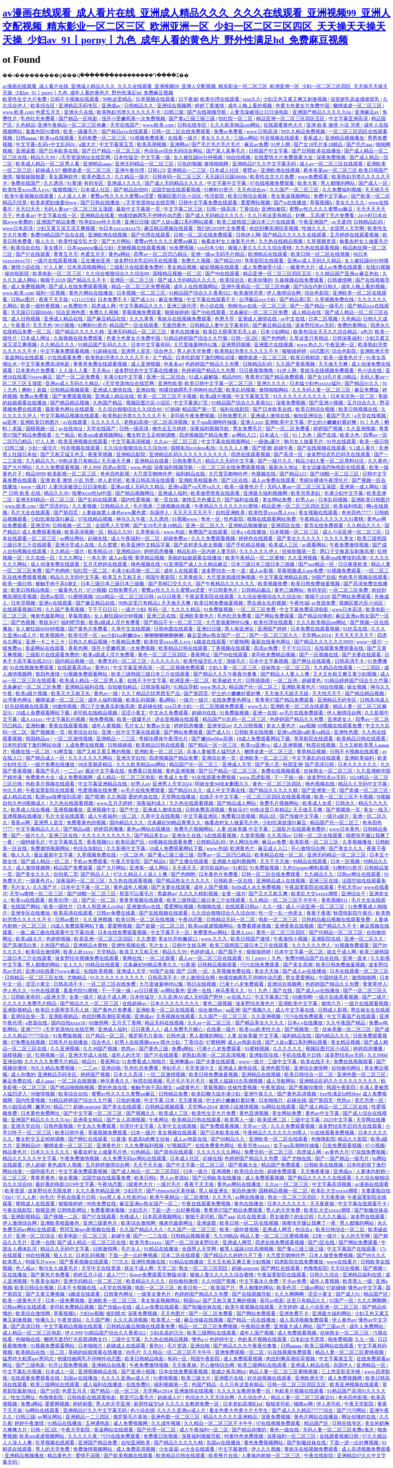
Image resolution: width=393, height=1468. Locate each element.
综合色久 (164, 351)
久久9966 (377, 1055)
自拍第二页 (65, 874)
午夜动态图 (191, 919)
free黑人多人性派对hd (123, 1197)
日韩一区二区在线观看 (318, 835)
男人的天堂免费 (194, 351)
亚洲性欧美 (170, 383)
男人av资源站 (175, 1177)
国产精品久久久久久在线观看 (295, 234)
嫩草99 (43, 1106)
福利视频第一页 (171, 1384)
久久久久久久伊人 (259, 551)
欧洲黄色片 (243, 848)
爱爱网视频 (120, 926)
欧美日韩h (146, 1177)
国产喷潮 (261, 448)
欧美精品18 (101, 551)
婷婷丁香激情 (210, 105)
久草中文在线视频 (131, 628)
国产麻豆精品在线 (107, 318)
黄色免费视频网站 (264, 1442)
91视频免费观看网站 (86, 674)
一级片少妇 (133, 609)
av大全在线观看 (198, 1449)
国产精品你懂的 (315, 616)
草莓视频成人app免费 (301, 570)
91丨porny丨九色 (263, 958)
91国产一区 (342, 1300)
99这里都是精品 (96, 764)
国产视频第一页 (48, 732)
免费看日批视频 (145, 771)
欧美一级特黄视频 (41, 305)
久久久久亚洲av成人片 (126, 1378)
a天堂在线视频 (370, 415)
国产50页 (50, 1391)
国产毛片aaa (359, 144)
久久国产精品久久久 (142, 1229)
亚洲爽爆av (181, 1061)
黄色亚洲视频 (180, 771)
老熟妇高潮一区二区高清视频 (156, 422)
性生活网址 (24, 1397)
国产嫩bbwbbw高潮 (212, 738)
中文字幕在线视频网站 (226, 441)
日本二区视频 (323, 318)
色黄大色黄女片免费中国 (303, 105)
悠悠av (129, 1048)
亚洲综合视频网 (175, 105)
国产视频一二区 (61, 1216)
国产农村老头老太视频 (198, 544)
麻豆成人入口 (273, 848)
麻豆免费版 (171, 299)
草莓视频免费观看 (142, 312)
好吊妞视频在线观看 (27, 706)
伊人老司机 (110, 480)
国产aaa (226, 1216)
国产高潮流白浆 (20, 945)
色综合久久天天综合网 (210, 1397)
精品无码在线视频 (165, 1022)
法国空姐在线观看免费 (107, 1177)
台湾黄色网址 (17, 699)
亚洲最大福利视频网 (266, 493)
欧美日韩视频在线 (358, 409)
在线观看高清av (74, 667)
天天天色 (42, 325)
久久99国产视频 (101, 1048)
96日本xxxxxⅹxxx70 (120, 228)
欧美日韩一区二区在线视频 (321, 254)
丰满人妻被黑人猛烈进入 (214, 751)
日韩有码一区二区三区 (177, 176)
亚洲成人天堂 (237, 764)
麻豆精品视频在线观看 (169, 228)
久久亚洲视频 (361, 428)
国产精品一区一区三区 (213, 745)
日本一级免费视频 (65, 1300)
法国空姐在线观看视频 (176, 189)
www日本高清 (18, 228)
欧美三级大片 (196, 1378)
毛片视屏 (143, 506)
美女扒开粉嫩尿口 (178, 938)
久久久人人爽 (234, 448)
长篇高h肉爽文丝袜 (149, 1139)
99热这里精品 (118, 99)
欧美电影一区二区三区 (58, 273)
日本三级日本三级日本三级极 (263, 564)
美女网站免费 (277, 499)
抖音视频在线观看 (280, 138)
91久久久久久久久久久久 (300, 396)
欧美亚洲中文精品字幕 (146, 544)
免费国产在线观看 (208, 532)
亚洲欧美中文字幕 (285, 422)
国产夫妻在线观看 (362, 654)
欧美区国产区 (130, 842)
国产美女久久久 (346, 848)
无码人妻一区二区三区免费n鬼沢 (339, 1429)
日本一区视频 (345, 861)
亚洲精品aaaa (97, 163)
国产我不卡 (231, 951)
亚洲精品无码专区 (78, 105)
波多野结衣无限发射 (50, 1190)
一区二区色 (286, 680)
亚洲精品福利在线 (85, 687)
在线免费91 (139, 1384)
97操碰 (172, 409)
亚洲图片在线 (229, 1378)
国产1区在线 (235, 480)
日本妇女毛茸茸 (308, 1339)
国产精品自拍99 (131, 189)
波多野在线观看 (368, 1216)
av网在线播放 (250, 1197)
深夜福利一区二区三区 (81, 880)
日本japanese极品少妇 (91, 247)
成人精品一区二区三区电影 (126, 777)
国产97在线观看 (33, 254)
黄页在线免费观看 (324, 525)
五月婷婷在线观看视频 (355, 234)
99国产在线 (323, 577)
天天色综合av (252, 189)
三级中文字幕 (282, 1061)
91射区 (240, 867)
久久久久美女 (339, 538)
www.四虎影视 (255, 777)
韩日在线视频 (202, 984)
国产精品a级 (77, 829)
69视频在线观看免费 (340, 725)
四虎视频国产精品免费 (204, 435)
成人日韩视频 (26, 318)
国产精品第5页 (296, 299)
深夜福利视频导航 (210, 428)
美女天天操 (267, 971)
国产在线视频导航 (207, 112)
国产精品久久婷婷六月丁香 (234, 1255)
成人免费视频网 (28, 286)
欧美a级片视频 (216, 396)
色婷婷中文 (222, 1339)
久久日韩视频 (248, 725)
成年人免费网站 (367, 1326)
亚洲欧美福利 (359, 758)
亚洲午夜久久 (259, 1093)
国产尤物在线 (297, 1158)
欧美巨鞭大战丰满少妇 (216, 1093)
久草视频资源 (321, 241)
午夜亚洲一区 (340, 344)
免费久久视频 (196, 260)
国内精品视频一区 (75, 661)
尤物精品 (77, 977)
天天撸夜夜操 (315, 1171)
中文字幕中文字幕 (227, 183)
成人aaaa (45, 1081)
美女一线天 (376, 809)
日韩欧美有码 (26, 997)
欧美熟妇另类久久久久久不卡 (129, 112)
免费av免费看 (229, 131)
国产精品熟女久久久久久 (183, 880)
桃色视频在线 (146, 564)
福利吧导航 (74, 622)
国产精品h (155, 861)
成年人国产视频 (211, 887)
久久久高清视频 (131, 1320)
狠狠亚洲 (45, 1210)
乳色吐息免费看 (38, 118)
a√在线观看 (76, 422)
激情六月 (331, 1003)
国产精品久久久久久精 (80, 331)
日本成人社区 (225, 170)
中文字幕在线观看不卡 (211, 299)
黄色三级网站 (289, 590)
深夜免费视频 (331, 157)
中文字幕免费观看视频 (65, 351)
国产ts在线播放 (291, 202)
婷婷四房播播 (159, 551)
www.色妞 (141, 467)
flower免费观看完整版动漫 (158, 1274)
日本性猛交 (126, 157)
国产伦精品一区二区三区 (336, 932)
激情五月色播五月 (202, 499)
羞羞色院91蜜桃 (43, 131)
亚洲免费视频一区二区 (240, 1352)
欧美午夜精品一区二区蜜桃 (255, 557)
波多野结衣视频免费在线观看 (87, 958)
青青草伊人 (375, 984)
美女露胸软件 (64, 176)
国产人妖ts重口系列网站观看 (183, 222)
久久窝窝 (108, 544)
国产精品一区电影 (78, 118)
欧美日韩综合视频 (248, 196)
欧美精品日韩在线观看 (183, 648)
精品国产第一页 (200, 409)
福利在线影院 (235, 409)
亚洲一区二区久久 (205, 525)
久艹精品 (163, 357)
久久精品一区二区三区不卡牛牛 (284, 900)
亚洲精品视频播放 (345, 138)
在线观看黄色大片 (283, 125)
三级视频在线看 (174, 506)
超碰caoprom (86, 1106)
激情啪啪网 (217, 163)
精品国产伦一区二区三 (254, 687)
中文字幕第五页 (117, 144)
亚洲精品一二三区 (187, 170)
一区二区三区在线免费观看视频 (231, 467)
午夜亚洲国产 (314, 222)
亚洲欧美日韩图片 (40, 422)
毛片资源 (177, 1345)
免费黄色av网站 (210, 932)
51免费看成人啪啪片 (144, 1061)
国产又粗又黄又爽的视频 (104, 751)
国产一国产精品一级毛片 (317, 305)
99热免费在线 (102, 1203)
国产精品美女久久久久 (260, 1022)
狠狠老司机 (278, 1403)
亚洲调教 (221, 1171)
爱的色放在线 (143, 796)
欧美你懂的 (260, 280)
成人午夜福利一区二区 (136, 538)
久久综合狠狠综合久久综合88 (117, 273)
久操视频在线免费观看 (299, 280)
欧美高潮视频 (152, 144)
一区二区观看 (161, 958)
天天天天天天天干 (193, 512)
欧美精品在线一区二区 (280, 854)
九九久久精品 (186, 609)
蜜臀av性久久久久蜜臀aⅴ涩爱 (122, 196)
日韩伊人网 (248, 234)
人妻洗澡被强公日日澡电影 (260, 112)
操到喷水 (116, 1313)
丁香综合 (249, 209)
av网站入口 (244, 435)
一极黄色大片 (301, 267)
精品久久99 (43, 157)
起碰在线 (98, 538)
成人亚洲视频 (146, 364)
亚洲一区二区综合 (166, 377)
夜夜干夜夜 (318, 913)
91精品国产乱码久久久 (103, 344)
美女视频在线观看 (318, 512)
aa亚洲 (10, 422)
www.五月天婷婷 (115, 803)
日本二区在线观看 (181, 1255)
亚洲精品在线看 (98, 215)
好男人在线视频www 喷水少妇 (148, 1042)
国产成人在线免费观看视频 (79, 286)
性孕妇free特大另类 (100, 222)
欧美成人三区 (284, 544)
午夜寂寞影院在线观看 (210, 596)
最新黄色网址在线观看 (70, 409)
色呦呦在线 (210, 906)
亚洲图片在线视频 (274, 344)
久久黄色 (378, 460)
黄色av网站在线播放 (149, 829)
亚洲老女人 (340, 719)
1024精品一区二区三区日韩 (125, 596)
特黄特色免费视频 (244, 1436)
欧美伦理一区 (83, 635)
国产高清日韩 (320, 764)
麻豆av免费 (256, 144)
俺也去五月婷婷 (170, 428)
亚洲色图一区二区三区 (362, 1074)
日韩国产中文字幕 (269, 150)
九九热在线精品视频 (281, 241)
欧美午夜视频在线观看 (30, 196)
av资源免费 (324, 603)
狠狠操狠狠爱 (31, 176)
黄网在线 (132, 958)
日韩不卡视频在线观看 (75, 99)
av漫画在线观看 (372, 1184)
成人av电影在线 (245, 1042)
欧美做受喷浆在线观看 (216, 493)
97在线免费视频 (369, 1152)
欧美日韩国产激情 (251, 938)
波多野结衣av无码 (315, 325)
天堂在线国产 (125, 125)
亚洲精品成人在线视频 (281, 880)
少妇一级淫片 (43, 448)
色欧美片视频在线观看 (363, 577)
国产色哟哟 (274, 338)
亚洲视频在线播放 (22, 816)
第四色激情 (48, 674)
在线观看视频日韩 (22, 609)
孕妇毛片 (172, 1068)
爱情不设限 (88, 1455)
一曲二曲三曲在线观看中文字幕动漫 (55, 932)
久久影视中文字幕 (126, 848)
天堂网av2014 (317, 635)
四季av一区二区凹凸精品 (161, 254)
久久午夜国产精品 (346, 1022)
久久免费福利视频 (342, 189)
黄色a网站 (119, 254)
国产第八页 (268, 764)
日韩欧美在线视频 (254, 732)
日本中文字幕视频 (269, 661)
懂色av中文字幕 (365, 1287)
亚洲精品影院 (131, 454)
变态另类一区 (369, 1100)
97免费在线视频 (28, 1042)
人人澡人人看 (73, 370)
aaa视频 (307, 725)
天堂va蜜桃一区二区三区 (37, 893)
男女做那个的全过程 (292, 1216)
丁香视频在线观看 (231, 648)
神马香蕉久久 (230, 990)
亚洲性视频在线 (129, 945)
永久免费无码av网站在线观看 (135, 1158)
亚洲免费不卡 (294, 1313)
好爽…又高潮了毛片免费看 (325, 215)
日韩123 (156, 170)
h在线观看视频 (221, 835)
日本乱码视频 (333, 499)
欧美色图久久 (97, 176)
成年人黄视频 (106, 725)
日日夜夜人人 (146, 1029)
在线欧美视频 (99, 971)
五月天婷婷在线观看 (105, 564)
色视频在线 (264, 473)
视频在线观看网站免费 (272, 519)
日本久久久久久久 (358, 764)
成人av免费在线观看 (341, 267)
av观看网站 (314, 544)
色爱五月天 (48, 112)
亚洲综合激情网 (311, 1068)
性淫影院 (215, 196)
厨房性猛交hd (148, 1403)
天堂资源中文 (200, 1068)
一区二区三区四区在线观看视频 (277, 796)
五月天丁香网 (127, 1022)
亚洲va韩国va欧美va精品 (304, 732)
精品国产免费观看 (73, 867)
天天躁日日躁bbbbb (226, 176)
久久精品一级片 (132, 176)
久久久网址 (71, 557)
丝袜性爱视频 (243, 1087)
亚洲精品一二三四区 (88, 1416)
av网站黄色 (173, 990)
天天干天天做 (275, 861)
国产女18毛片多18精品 (319, 144)
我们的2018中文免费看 (221, 228)
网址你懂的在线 (359, 1416)
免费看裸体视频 (254, 926)
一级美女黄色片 (154, 1294)
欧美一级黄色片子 (344, 357)
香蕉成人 (313, 138)
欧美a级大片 (30, 938)
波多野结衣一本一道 (224, 570)
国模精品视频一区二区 (178, 273)
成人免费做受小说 (263, 267)
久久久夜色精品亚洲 (98, 1190)
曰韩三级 (174, 112)
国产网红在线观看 (88, 1139)
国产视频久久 (257, 1009)
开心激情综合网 (308, 848)
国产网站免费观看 (352, 596)
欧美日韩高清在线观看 (151, 480)
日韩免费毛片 (233, 415)
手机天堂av (349, 887)
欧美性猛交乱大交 (78, 241)
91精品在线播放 (162, 1248)
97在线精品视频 (96, 519)
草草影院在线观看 (264, 260)
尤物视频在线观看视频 (142, 247)
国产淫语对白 (54, 506)
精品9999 (232, 377)
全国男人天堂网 (347, 228)
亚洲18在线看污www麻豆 (53, 971)
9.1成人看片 (362, 448)
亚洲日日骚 (136, 222)
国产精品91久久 (362, 383)
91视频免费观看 (147, 138)
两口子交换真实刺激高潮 (347, 551)
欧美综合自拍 (26, 247)
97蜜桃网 (239, 641)
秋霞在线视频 (321, 745)
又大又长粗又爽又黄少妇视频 (345, 674)
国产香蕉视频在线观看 (84, 1261)
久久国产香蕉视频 (296, 364)
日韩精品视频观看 (70, 389)
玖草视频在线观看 (156, 99)
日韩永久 (345, 803)
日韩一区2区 (245, 338)
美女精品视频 (182, 267)
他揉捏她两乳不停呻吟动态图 (150, 215)
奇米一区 (211, 519)
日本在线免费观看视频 (123, 932)
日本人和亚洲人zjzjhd (100, 906)
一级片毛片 (169, 1184)
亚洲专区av (219, 725)
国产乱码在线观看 (98, 499)
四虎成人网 (104, 305)
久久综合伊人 (253, 1397)
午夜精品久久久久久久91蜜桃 (226, 506)
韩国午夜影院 (161, 577)
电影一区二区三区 (279, 919)
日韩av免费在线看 (116, 913)
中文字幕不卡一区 (170, 932)
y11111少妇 (83, 299)
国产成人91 (143, 299)
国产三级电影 (31, 1365)
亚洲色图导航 (276, 1068)
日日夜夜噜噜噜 (256, 370)
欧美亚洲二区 (272, 1119)
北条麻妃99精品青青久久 (174, 822)
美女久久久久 (216, 138)
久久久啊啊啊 (289, 1294)
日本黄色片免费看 (36, 370)
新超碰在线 (150, 706)
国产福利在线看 (242, 499)
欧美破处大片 (227, 680)
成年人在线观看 (181, 570)
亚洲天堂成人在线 (75, 544)
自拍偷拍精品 (122, 687)
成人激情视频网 (33, 867)
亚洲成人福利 (173, 493)
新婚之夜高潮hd (229, 1371)
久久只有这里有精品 (270, 215)
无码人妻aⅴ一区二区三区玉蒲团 (79, 209)
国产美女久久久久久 (299, 538)
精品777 (62, 1106)
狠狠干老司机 (200, 1216)
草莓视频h (321, 202)
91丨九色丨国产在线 (315, 435)
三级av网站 (246, 138)
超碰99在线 (204, 712)
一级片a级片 (336, 816)
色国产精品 (204, 1384)
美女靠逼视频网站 (291, 196)
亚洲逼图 (26, 150)
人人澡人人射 (72, 196)
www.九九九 (214, 938)
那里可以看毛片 (137, 893)
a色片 (366, 331)
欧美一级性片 (59, 906)
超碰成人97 (47, 170)
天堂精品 (106, 951)
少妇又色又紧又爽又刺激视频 (295, 99)
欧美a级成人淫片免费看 (115, 622)
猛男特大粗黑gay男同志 (28, 1358)
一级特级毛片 (31, 842)
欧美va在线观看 (57, 138)
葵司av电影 (272, 1300)
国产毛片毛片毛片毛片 (216, 144)
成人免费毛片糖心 (184, 1029)
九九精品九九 (40, 460)
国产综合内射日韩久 (316, 286)
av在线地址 (71, 428)
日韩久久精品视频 (88, 641)
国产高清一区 (289, 454)
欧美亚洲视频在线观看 (83, 441)
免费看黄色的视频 (87, 822)
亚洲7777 (30, 1029)
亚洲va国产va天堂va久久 (195, 486)
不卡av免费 (294, 1281)
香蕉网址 (200, 654)
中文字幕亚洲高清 (349, 118)
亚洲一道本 (355, 958)
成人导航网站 (281, 1081)
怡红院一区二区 (236, 118)
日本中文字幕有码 (151, 344)
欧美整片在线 (223, 1455)
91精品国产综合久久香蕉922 (200, 293)
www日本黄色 (345, 829)
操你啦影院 (17, 273)
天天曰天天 (28, 209)
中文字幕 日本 (160, 1100)
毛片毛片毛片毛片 (186, 1081)
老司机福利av (215, 867)
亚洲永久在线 (79, 112)
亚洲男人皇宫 (136, 351)
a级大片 (88, 144)
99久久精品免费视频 (303, 131)
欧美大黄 (308, 183)
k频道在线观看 (210, 641)
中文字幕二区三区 (184, 209)
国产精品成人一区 (45, 758)
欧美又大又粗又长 (123, 577)
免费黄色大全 (40, 777)
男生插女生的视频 (267, 603)
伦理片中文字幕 (137, 1126)
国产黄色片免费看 (88, 628)
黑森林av (167, 893)
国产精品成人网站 (237, 803)
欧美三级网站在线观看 (212, 1332)
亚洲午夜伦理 (130, 170)
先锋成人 (129, 1216)
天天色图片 (173, 1313)
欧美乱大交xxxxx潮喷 (315, 893)
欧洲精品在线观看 (268, 254)
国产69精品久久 (228, 1139)
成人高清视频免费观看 (304, 1320)
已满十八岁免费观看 (242, 984)
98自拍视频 (239, 157)
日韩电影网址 (72, 1210)
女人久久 (73, 964)
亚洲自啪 (146, 389)
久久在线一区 (40, 557)
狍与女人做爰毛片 (304, 441)
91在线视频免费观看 (32, 667)
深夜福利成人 (151, 803)
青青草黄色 (43, 1177)
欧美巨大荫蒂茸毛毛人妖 (230, 331)
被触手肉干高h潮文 (56, 583)
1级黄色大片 (140, 1184)
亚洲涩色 (40, 525)
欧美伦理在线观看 (220, 99)
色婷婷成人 (203, 951)
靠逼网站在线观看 (25, 357)
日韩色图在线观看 (174, 628)
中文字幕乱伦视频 (66, 719)
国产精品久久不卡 (87, 280)
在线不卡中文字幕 (147, 680)
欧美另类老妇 (306, 493)
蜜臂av (250, 170)
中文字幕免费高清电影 (46, 364)
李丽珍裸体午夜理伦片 (324, 480)
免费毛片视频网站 (279, 803)
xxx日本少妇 (211, 247)
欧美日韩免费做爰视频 (316, 583)
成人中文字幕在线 (226, 790)
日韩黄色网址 (119, 1294)
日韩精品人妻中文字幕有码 (220, 325)
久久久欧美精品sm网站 (235, 125)
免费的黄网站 (352, 325)
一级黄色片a (39, 880)
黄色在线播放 (185, 331)
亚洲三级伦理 (182, 305)
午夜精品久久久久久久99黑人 (275, 1132)
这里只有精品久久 (306, 1300)
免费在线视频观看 (281, 771)
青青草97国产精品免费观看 (275, 377)
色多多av (25, 215)
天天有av (101, 370)
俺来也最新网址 (48, 616)
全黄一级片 (233, 893)
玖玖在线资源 (252, 1216)
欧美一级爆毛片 (81, 131)
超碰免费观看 (282, 1171)
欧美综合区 (43, 105)
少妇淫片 (133, 1190)
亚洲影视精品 (17, 1009)
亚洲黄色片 (109, 1145)
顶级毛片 (236, 661)
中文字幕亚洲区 (201, 816)
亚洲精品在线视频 (261, 1074)
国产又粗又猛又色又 (63, 454)
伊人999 (91, 467)
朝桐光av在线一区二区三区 (258, 305)
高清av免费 (266, 648)
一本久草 (96, 557)
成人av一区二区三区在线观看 (331, 163)
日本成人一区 (274, 435)
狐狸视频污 (65, 189)
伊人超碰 (35, 1165)
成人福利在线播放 (103, 1384)
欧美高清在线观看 (73, 913)
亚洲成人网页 (277, 1229)
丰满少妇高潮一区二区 (136, 570)
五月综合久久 (362, 402)
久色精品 (25, 125)
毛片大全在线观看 (31, 512)
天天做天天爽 (333, 364)
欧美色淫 (287, 1287)
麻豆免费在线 (17, 1081)
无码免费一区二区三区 (102, 138)
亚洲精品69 (129, 551)
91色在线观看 (342, 441)
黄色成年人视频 (131, 887)
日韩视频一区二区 (72, 525)
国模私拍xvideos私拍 (194, 448)
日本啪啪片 (271, 1100)
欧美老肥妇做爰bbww (54, 202)
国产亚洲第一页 (319, 790)
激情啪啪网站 (274, 389)
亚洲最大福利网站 (332, 1313)
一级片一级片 (194, 699)
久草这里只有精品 (309, 338)
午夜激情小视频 (291, 938)
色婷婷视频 (59, 938)
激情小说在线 (26, 267)
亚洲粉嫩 (35, 725)
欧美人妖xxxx (78, 951)
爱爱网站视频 (256, 202)
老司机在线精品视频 (96, 712)
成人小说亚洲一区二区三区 (352, 532)
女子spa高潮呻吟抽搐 (214, 422)
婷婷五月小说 (88, 1274)
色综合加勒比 (88, 848)
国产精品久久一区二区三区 (90, 1003)
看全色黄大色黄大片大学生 (239, 1410)
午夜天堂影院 (126, 861)
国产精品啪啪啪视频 (72, 1087)
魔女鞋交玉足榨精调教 (151, 435)
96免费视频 (182, 247)
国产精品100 (228, 260)
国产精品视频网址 (135, 493)
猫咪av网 (304, 1403)
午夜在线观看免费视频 (206, 1203)
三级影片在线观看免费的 (137, 267)
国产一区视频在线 (319, 654)
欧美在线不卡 (316, 1061)
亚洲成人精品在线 (64, 318)
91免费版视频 (219, 609)
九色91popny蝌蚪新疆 (306, 867)
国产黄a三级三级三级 (192, 118)
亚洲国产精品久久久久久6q (322, 112)
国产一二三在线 (151, 1236)
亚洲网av (179, 144)
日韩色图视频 (59, 1126)
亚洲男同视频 (236, 344)
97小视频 (96, 590)
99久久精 (12, 790)
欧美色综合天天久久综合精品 (325, 331)
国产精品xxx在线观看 (125, 131)
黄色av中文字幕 (322, 1113)
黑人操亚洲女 (239, 628)
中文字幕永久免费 (259, 1281)
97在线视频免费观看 (272, 183)
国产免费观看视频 (72, 396)
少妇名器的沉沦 (167, 1332)
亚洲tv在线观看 (56, 603)
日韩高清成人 (374, 699)
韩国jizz (191, 1300)
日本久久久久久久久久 (175, 1003)
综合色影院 (317, 293)
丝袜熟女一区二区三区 (286, 667)
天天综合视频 (345, 1268)
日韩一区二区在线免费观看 (181, 131)
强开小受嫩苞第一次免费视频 (133, 118)
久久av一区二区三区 (176, 441)
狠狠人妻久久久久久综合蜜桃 (260, 247)
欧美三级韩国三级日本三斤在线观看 (257, 222)
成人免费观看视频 (42, 532)
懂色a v (199, 1339)
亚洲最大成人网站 (294, 1326)
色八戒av (26, 1268)
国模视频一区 (40, 428)
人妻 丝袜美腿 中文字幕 (242, 829)
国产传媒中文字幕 (299, 816)
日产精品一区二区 (105, 1035)
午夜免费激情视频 (349, 544)
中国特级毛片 (334, 977)
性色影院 (234, 519)
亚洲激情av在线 (144, 906)
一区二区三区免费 (349, 590)
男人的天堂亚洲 (113, 1403)
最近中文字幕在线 (105, 771)
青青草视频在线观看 (142, 900)
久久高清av (279, 835)
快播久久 (45, 1320)
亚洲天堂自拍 (131, 758)
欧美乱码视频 (241, 389)
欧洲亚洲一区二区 (190, 680)
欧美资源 (15, 1190)
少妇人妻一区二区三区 (233, 667)
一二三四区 (369, 667)
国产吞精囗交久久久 (170, 583)
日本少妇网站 (275, 331)
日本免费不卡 (113, 299)
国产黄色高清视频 (297, 1093)
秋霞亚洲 (292, 764)
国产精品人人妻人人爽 (285, 674)
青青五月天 (65, 254)
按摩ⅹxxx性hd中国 (92, 493)
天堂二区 (167, 1268)
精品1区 (268, 816)
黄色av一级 (106, 693)
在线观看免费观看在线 (339, 648)
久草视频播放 (357, 842)
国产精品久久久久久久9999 (324, 641)
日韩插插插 (258, 680)
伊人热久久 (15, 990)
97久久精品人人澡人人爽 (141, 874)
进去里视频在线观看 (177, 719)
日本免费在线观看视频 (315, 628)
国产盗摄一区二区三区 (364, 790)
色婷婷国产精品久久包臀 (212, 364)
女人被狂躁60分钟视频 (198, 157)
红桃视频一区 (50, 1055)
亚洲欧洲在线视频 (281, 170)
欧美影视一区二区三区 (72, 473)
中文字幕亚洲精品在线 (284, 577)
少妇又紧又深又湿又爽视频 (66, 228)
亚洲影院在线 (326, 938)
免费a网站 (183, 1048)
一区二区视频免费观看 (181, 667)
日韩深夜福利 (347, 338)
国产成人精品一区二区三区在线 (334, 1106)
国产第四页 (66, 512)
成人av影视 (120, 557)
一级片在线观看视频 (56, 260)
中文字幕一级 (156, 157)
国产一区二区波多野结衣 (192, 1242)
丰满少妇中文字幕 (123, 377)
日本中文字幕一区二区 (86, 887)
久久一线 (273, 906)
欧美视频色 (53, 635)
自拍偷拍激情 (184, 1281)
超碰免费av (176, 538)
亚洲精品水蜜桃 (91, 945)
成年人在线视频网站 (196, 286)
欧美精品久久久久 (146, 1281)
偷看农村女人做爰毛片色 (228, 241)
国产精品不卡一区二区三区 (173, 622)
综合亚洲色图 (71, 312)
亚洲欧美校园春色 (198, 480)
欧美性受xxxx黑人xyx (26, 189)
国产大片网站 (116, 241)
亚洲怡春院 (274, 209)
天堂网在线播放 (179, 796)
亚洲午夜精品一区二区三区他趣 (72, 125)
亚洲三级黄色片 (101, 1223)
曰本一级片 (143, 1132)
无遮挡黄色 (175, 325)
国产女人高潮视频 (126, 1119)
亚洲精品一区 (371, 1365)
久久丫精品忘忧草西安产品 (151, 693)
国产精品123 (293, 473)
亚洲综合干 (354, 893)
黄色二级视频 (218, 1003)
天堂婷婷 (288, 1307)
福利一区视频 (51, 293)
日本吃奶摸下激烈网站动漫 (206, 357)
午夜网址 (159, 1119)
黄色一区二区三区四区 (163, 654)
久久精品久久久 (58, 344)
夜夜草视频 (101, 454)
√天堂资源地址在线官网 (84, 157)
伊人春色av (344, 1320)
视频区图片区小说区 (180, 196)
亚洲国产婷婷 (272, 628)
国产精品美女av (151, 835)
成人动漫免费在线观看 (55, 564)
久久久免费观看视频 (58, 467)
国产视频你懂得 (306, 1087)
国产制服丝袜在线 (202, 1307)
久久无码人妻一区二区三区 (322, 389)
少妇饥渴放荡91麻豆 (53, 519)
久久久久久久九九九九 (107, 835)
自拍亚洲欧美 (231, 512)
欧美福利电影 (348, 506)
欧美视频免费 (273, 583)
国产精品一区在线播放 (252, 1320)
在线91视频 (378, 267)
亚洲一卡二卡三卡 (45, 641)
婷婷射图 (83, 1403)
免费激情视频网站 (50, 848)
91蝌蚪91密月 (219, 189)
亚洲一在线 (264, 712)
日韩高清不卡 (350, 661)
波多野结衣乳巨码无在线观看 (146, 260)
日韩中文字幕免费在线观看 (208, 202)
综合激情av (211, 1009)
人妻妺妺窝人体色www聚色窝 (115, 512)
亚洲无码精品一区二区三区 (145, 163)
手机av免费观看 (90, 861)
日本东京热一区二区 (353, 396)
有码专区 (94, 183)
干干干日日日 (103, 609)
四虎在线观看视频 (251, 454)
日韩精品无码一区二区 (231, 919)
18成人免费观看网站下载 (43, 712)
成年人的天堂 (126, 1055)
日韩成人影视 (333, 1009)
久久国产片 (45, 887)
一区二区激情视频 (73, 738)
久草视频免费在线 (335, 299)
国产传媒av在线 (115, 1307)
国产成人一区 (373, 183)
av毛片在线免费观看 (302, 712)
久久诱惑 (54, 183)
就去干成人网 (342, 951)
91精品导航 (185, 687)
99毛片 (47, 1197)
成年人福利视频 (105, 699)
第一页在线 (167, 499)
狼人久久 (45, 241)
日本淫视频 (24, 603)
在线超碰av (135, 1003)
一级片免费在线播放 (53, 764)
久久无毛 (222, 1197)
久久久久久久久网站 (91, 758)
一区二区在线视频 (77, 1081)
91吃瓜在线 (356, 628)
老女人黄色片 (281, 725)
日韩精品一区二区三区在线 (35, 977)
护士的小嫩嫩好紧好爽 (332, 422)
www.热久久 (310, 344)
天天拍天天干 (327, 693)
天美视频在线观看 (176, 1016)
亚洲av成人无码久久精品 (314, 260)
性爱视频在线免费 (98, 790)
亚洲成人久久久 (124, 183)
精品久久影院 (353, 1139)
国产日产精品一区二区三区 (112, 150)
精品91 (90, 1061)
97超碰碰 (336, 1287)
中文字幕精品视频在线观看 (70, 415)
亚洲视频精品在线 (98, 1371)
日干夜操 (188, 99)
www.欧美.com (17, 112)
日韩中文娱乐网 (190, 945)
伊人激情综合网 (284, 293)
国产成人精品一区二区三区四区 (146, 1171)
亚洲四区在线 (286, 525)
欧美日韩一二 (193, 1287)
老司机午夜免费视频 (193, 415)
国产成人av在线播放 (304, 971)
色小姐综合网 (17, 1106)
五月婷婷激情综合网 (108, 1165)
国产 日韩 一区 (192, 971)
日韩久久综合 (324, 1274)
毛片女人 (134, 725)
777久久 (120, 1261)
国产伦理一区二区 (157, 1429)
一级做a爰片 (268, 441)
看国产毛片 (339, 415)
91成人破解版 (204, 377)
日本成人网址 (36, 338)
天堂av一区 (255, 1126)
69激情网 (302, 997)
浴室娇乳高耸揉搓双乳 (355, 99)
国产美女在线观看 (122, 1106)
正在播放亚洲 (96, 260)
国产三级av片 (331, 1326)
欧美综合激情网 (43, 951)
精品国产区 (376, 1294)
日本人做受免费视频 (331, 1255)
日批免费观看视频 (342, 1145)
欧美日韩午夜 (70, 1132)
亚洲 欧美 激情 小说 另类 (333, 125)
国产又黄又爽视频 (45, 1294)
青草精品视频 (150, 557)
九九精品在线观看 (333, 667)
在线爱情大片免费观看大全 (284, 157)
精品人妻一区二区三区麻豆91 (303, 1397)
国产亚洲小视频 (326, 402)
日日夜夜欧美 (353, 564)
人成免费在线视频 (85, 745)
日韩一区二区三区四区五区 (297, 1384)
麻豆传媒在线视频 (204, 1320)
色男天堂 (225, 318)
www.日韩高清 (262, 131)
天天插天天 (377, 189)
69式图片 (320, 351)
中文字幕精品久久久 (142, 305)
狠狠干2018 (52, 280)
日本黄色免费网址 (41, 1113)
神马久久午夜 (131, 519)
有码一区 (158, 609)
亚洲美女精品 (88, 1119)
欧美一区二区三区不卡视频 (168, 396)
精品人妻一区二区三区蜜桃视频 (275, 1236)
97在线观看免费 (65, 357)
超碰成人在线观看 (126, 1345)
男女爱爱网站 (301, 977)
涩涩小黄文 (134, 712)
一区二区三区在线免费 (112, 984)
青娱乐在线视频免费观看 (184, 318)
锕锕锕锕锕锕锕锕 (164, 635)
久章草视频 (252, 835)
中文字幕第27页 (191, 402)
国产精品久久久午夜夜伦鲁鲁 (225, 674)
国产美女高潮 (298, 964)
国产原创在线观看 (174, 1152)
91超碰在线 (106, 351)
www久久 (257, 706)
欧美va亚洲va (256, 745)
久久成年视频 (166, 1423)
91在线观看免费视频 (214, 777)
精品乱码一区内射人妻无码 (207, 551)
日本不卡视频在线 (77, 1287)
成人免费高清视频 (136, 1449)
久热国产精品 (108, 402)
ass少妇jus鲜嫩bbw (121, 635)
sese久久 (252, 99)
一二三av (73, 771)
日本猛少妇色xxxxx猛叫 (316, 383)
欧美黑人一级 (239, 1119)
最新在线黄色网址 (271, 641)
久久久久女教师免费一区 (244, 1391)
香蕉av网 (21, 822)
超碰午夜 (284, 448)
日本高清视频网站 (87, 267)
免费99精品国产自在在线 (58, 234)
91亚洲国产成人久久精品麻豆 (196, 564)
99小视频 (65, 325)
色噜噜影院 (323, 1139)
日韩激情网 (340, 280)
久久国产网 (98, 1320)
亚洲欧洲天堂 (374, 351)
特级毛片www (41, 1261)
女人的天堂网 (355, 1236)
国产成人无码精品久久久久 (175, 183)
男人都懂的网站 (338, 183)
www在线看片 (342, 1261)
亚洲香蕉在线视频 (294, 926)
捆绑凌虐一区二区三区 (358, 105)
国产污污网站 (352, 1410)
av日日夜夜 (170, 596)
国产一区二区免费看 (78, 377)
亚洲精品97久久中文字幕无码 (264, 163)
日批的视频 (189, 163)
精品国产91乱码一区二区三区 (234, 719)
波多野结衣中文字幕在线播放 (146, 370)
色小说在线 (212, 305)
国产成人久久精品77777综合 (303, 1410)
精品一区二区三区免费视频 (141, 286)
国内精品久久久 (127, 822)
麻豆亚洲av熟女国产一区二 (217, 635)
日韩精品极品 (256, 590)
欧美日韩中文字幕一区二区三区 (220, 383)
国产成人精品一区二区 (46, 861)
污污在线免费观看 (260, 964)
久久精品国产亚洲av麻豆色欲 (347, 273)
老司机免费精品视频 (274, 654)
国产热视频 (24, 622)
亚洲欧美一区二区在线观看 (300, 706)
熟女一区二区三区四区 (293, 1197)
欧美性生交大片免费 (25, 99)
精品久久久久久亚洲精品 (231, 1416)
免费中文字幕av (331, 196)
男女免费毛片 (248, 428)
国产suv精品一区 (317, 564)
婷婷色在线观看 (256, 538)
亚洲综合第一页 (219, 758)
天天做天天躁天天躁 (287, 693)
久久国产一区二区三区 (295, 189)
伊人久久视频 (266, 1449)
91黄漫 (74, 183)
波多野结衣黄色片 (255, 1003)
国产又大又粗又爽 (268, 893)
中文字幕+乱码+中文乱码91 (46, 144)
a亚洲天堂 (55, 997)
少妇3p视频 (91, 1313)
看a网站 (168, 699)
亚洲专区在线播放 (31, 913)
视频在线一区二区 (31, 751)
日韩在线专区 (192, 125)
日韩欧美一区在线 (233, 880)
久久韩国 (116, 796)
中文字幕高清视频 (131, 441)
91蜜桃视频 (80, 596)
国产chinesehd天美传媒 (171, 1190)
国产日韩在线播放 (100, 202)
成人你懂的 (23, 1074)
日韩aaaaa (27, 138)
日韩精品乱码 (368, 222)
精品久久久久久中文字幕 (30, 1158)
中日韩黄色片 (223, 590)
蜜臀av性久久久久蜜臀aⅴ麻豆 (321, 209)
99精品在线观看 (310, 861)
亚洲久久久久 (272, 383)
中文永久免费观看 (169, 712)
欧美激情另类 (249, 293)
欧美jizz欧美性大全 (260, 1029)
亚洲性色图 (347, 732)
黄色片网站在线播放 (91, 293)
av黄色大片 (337, 1152)
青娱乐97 (48, 622)
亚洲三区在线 (161, 616)
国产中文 (129, 809)
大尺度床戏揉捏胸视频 (231, 577)
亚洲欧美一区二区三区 (159, 751)
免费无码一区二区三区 (123, 661)
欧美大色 (350, 435)
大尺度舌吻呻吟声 (153, 473)
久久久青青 (142, 318)
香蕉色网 (78, 648)
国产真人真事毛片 (226, 150)
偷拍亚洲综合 (308, 415)
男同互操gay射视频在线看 (88, 1229)
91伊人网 (280, 144)
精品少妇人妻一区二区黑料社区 (330, 460)
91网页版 (63, 751)
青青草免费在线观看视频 (100, 364)
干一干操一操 (289, 777)
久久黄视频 (85, 506)
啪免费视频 (102, 719)
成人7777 (116, 1274)
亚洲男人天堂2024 (172, 783)
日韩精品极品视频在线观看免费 (337, 919)
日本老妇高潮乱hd (243, 1403)
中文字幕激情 (233, 1449)
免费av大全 (159, 725)
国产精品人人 (95, 874)
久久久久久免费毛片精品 (30, 1003)
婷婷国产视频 (328, 428)
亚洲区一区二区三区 (132, 280)
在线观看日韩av (242, 906)
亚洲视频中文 (102, 809)
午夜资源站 (273, 1087)
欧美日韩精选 (305, 357)
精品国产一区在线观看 (134, 325)
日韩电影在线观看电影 (92, 1397)
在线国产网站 (26, 906)
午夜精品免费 (126, 641)
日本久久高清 (128, 1074)
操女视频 (357, 687)
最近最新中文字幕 (54, 854)
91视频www (185, 519)
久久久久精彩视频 (199, 893)
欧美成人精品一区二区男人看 (48, 163)
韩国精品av (38, 738)
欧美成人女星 (174, 777)
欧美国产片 (223, 1287)
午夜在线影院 (17, 1210)
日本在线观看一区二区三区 (359, 971)
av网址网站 (72, 538)
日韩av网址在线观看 (359, 874)
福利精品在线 (191, 473)
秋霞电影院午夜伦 (353, 913)
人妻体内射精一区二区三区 (271, 1455)
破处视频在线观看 (220, 267)
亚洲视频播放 (68, 809)
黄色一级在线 (285, 1429)
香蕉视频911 (100, 842)
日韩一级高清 (221, 209)
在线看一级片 (183, 138)
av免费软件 (76, 305)
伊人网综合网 (244, 842)
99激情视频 (65, 706)
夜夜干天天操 (54, 299)
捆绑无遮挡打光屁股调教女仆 (76, 1339)
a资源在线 (37, 1022)
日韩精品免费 (173, 1093)
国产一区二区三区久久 (274, 635)
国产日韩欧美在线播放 (317, 150)
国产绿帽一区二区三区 (335, 473)
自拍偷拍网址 (346, 1068)
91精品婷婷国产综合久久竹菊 (196, 338)
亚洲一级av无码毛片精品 (218, 254)
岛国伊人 (160, 512)
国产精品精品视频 (70, 402)
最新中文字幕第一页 (138, 209)
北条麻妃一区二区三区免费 (259, 312)
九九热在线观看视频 (317, 247)
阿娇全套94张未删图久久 (222, 783)
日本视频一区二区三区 (141, 293)
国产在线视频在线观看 (322, 448)
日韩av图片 (23, 299)
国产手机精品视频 (246, 544)
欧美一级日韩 (374, 441)
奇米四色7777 (356, 512)
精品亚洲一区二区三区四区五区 (291, 118)
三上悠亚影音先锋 (341, 1371)
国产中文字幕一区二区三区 (93, 1113)
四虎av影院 (115, 467)
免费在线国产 (26, 183)
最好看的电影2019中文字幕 (65, 1184)
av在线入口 (239, 997)
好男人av (305, 499)
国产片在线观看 (162, 1055)
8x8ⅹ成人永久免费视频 (257, 887)
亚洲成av (111, 105)
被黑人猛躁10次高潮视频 (236, 1081)
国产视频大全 (243, 1165)
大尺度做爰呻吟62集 (196, 344)
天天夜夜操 (191, 1100)
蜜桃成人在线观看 (36, 1203)
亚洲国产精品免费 (56, 222)
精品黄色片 (15, 1152)
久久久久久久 (106, 422)
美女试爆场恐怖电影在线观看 (334, 467)
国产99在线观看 (223, 273)
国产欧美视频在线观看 (128, 1455)
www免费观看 (313, 176)
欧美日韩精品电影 (31, 590)
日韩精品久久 (139, 105)
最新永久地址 (284, 467)
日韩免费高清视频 (205, 809)
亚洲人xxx (251, 422)
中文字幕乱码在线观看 (317, 758)
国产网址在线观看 (312, 661)
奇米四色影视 (115, 473)
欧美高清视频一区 (84, 532)
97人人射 (54, 267)
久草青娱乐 (148, 532)
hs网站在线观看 (279, 1106)
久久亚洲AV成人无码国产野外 (191, 997)
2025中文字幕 (338, 1119)
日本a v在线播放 (249, 532)
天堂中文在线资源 (101, 1268)
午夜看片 (20, 325)
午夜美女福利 (45, 1281)
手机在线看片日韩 (302, 1055)
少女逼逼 (168, 1449)
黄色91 (103, 667)
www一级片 (33, 486)
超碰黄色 (312, 680)
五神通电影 (98, 1423)
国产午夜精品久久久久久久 (226, 583)
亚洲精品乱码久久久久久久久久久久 (189, 454)
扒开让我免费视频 (69, 1365)
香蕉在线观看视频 (69, 725)
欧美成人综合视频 (31, 809)
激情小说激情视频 (239, 1106)
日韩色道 (176, 1035)
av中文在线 (293, 318)
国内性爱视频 (136, 499)
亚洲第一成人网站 (360, 486)
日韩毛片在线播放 (69, 1042)
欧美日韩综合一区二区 (309, 1074)
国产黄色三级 (154, 1048)
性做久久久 (315, 228)
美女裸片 (54, 247)
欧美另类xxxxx (254, 1145)
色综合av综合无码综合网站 (174, 150)
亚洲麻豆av (367, 112)
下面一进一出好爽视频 (176, 1210)
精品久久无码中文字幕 (230, 460)
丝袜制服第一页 (299, 551)
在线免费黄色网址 (232, 699)
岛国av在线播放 (81, 1378)
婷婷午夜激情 (29, 1423)
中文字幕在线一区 (57, 215)
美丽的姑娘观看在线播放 (195, 557)
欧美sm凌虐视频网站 (101, 435)
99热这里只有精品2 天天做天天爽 (95, 460)
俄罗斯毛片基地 (146, 1035)
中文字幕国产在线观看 (352, 1016)
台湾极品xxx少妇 (258, 299)
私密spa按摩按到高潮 (344, 557)
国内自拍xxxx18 (69, 1022)
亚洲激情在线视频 (194, 1391)
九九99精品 (225, 1236)
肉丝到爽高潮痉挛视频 (274, 228)
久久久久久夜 (83, 1436)
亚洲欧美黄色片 (197, 616)
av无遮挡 (341, 222)
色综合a (304, 1229)
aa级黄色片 (188, 1087)
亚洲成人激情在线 (258, 318)
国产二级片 (375, 997)
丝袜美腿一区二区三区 (347, 1029)
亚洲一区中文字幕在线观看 (131, 732)
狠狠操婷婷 (177, 312)
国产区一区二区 (99, 900)
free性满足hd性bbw (340, 1093)
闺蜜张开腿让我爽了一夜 (309, 1223)
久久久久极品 (332, 1216)
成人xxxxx (32, 719)
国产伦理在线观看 (151, 234)
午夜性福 (299, 603)
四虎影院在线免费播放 (299, 1261)
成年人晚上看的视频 (250, 105)
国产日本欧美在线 (59, 150)
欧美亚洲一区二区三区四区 (104, 938)
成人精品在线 (307, 312)
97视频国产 (180, 1145)
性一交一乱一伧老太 (281, 913)
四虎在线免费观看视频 (280, 1242)
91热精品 (141, 1152)
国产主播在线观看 (189, 861)
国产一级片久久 (275, 460)
